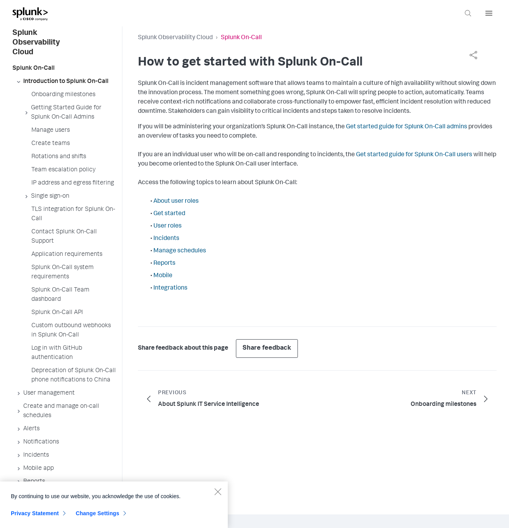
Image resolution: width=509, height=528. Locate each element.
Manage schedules (179, 251)
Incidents (166, 239)
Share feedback (266, 348)
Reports (164, 264)
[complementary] (473, 55)
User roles (167, 226)
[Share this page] (473, 55)
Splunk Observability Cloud (175, 38)
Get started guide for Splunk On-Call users (414, 155)
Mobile (162, 276)
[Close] (218, 496)
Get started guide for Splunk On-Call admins (406, 127)
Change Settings (97, 518)
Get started (169, 214)
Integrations (170, 288)
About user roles (176, 201)
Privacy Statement (35, 518)
